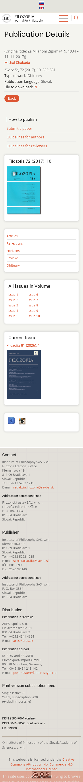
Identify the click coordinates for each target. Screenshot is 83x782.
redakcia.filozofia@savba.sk (33, 487)
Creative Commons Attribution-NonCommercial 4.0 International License (42, 764)
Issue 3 (13, 305)
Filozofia (24, 16)
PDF (37, 87)
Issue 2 (13, 300)
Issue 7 (33, 300)
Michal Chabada (17, 63)
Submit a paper (19, 128)
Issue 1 (13, 294)
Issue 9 (33, 310)
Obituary (13, 265)
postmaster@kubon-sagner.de (35, 673)
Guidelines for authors (25, 137)
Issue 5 (13, 316)
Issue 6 (33, 294)
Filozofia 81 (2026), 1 (23, 345)
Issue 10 (34, 316)
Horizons (13, 251)
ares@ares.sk (23, 640)
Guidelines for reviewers (27, 146)
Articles (12, 236)
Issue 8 (33, 305)
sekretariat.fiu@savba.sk (31, 561)
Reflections (15, 243)
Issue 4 (13, 310)
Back (12, 98)
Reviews (13, 258)
